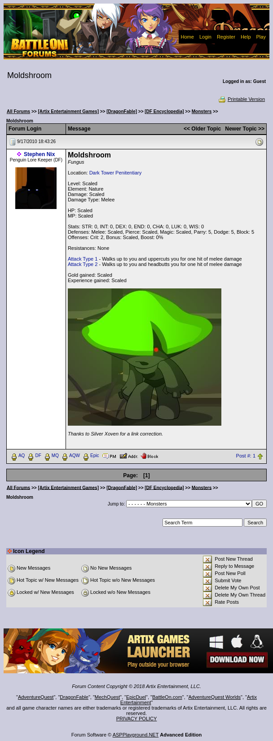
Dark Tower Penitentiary (115, 172)
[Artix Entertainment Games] (68, 111)
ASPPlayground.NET (136, 734)
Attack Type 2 (82, 264)
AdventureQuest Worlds (215, 697)
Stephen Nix (39, 154)
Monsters (201, 111)
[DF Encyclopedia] (164, 111)
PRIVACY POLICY (136, 718)
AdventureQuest (36, 697)
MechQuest (107, 697)
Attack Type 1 (82, 259)
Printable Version (241, 99)
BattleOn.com (167, 697)
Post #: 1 (245, 455)
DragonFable (74, 697)
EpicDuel (136, 697)
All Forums (18, 111)
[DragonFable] (121, 111)
